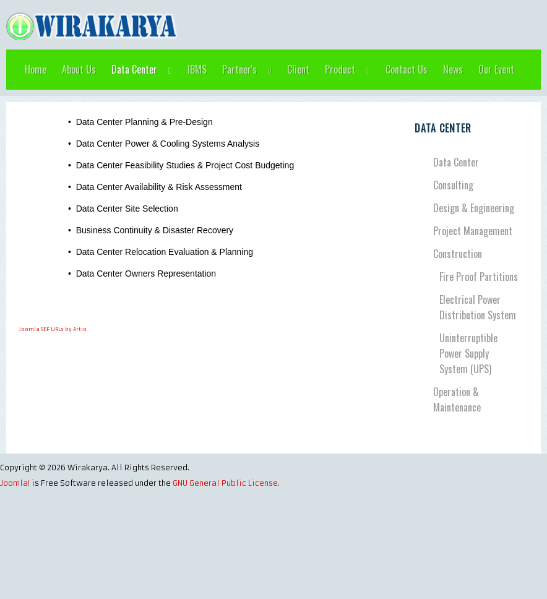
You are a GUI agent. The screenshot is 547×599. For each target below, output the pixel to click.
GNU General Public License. (226, 483)
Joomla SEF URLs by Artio (53, 329)
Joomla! (15, 483)
